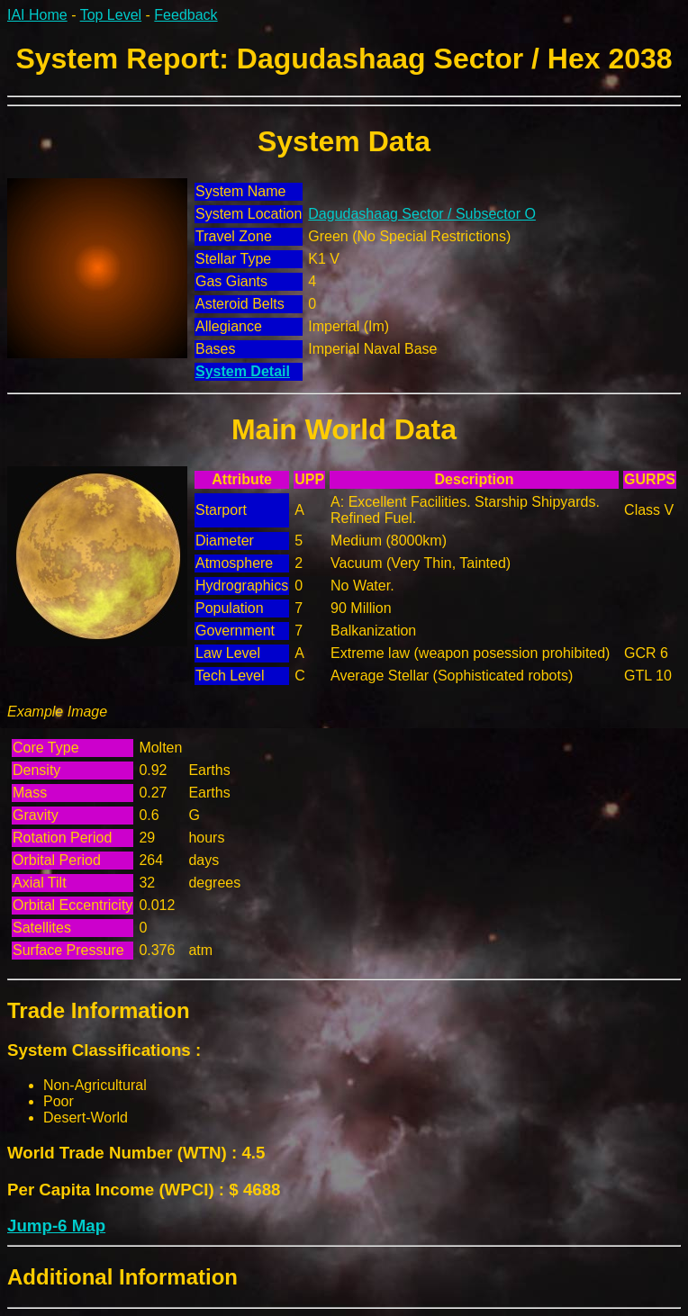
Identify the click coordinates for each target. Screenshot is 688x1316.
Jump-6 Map (56, 1225)
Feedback (185, 15)
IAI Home (37, 15)
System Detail (242, 371)
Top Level (111, 15)
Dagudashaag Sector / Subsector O (422, 213)
